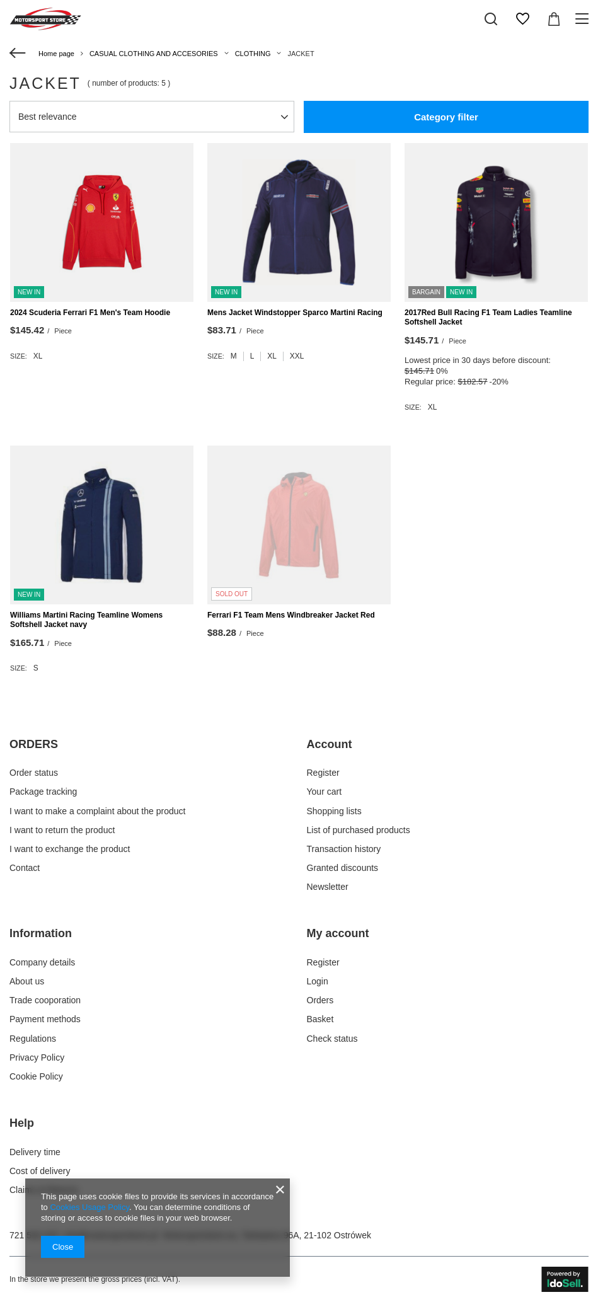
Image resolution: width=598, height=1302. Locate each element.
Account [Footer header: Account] (329, 744)
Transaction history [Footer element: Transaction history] (344, 849)
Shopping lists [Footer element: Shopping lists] (334, 811)
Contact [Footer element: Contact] (24, 868)
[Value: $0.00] (554, 19)
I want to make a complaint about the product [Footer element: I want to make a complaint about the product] (97, 811)
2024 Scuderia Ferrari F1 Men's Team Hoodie (90, 312)
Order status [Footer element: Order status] (33, 773)
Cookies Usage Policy (89, 1207)
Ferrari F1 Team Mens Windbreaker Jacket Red (291, 615)
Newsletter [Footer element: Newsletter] (327, 887)
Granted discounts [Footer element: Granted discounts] (343, 868)
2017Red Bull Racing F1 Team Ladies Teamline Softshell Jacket (488, 317)
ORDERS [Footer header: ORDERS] (33, 744)
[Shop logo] (45, 19)
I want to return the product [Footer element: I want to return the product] (62, 830)
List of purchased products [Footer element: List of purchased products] (358, 830)
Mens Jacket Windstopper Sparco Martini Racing (294, 312)
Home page (56, 53)
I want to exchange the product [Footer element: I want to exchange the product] (69, 849)
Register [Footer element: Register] (323, 773)
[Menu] (584, 19)
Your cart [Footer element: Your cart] (324, 791)
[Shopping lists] (522, 19)
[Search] (491, 19)
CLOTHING (253, 53)
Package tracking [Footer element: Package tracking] (43, 791)
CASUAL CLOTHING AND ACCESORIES (153, 53)
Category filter (446, 117)
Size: (18, 356)
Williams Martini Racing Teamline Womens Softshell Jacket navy (86, 620)
